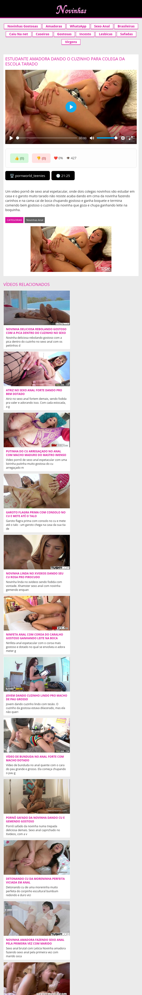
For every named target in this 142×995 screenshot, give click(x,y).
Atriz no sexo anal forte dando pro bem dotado (102, 331)
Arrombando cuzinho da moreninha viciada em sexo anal (102, 697)
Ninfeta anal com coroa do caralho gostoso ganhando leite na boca (102, 453)
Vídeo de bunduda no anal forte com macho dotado (102, 514)
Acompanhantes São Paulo (97, 963)
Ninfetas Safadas (96, 918)
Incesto (85, 34)
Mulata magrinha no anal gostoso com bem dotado (33, 819)
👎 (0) (41, 158)
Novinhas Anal (34, 220)
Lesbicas (105, 34)
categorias (56, 971)
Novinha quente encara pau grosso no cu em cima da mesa (34, 880)
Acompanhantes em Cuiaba (45, 963)
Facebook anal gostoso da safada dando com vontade (100, 758)
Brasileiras (126, 26)
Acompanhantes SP (47, 955)
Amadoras (54, 26)
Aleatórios (15, 971)
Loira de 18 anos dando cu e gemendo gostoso (102, 880)
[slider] (46, 138)
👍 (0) (19, 158)
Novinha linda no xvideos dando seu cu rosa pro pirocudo (34, 453)
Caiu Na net (18, 34)
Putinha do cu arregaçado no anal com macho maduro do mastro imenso (33, 394)
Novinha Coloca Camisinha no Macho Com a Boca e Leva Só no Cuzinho (35, 758)
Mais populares (123, 971)
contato (75, 971)
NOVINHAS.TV (126, 942)
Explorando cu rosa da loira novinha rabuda (36, 697)
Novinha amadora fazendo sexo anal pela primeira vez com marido (35, 636)
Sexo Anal (102, 26)
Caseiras (42, 34)
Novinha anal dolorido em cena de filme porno (101, 636)
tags (71, 976)
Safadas (126, 34)
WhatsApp (78, 26)
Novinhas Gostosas (22, 26)
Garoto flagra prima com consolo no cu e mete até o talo (103, 392)
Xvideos (17, 955)
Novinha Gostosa (85, 955)
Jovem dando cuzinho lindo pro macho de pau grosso (31, 514)
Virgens (71, 42)
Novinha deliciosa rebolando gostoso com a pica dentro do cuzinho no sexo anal (29, 333)
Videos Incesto (119, 955)
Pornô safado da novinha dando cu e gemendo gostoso (35, 575)
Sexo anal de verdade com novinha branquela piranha (101, 819)
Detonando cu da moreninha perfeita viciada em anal (103, 575)
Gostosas (64, 34)
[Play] (11, 138)
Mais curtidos (96, 971)
